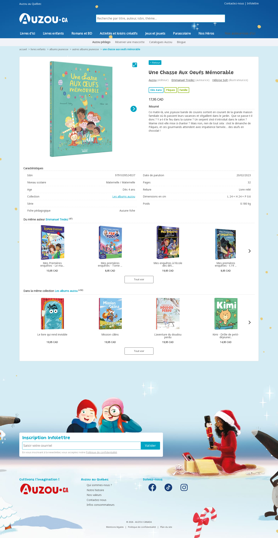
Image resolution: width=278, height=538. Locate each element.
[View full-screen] (134, 65)
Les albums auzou (123, 196)
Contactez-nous (234, 3)
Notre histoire (90, 490)
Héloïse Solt (220, 80)
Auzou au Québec (30, 3)
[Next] (133, 108)
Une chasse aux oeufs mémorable (121, 49)
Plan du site (166, 526)
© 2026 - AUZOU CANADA (139, 521)
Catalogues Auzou (160, 42)
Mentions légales (115, 526)
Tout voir (139, 279)
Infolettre (253, 3)
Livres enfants (38, 49)
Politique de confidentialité (101, 452)
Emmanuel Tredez (183, 80)
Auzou (153, 80)
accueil (23, 49)
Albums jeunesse (58, 49)
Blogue (181, 42)
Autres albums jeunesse (85, 49)
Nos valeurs (89, 495)
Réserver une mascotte (130, 42)
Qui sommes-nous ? (94, 485)
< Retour (155, 62)
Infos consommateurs (96, 505)
